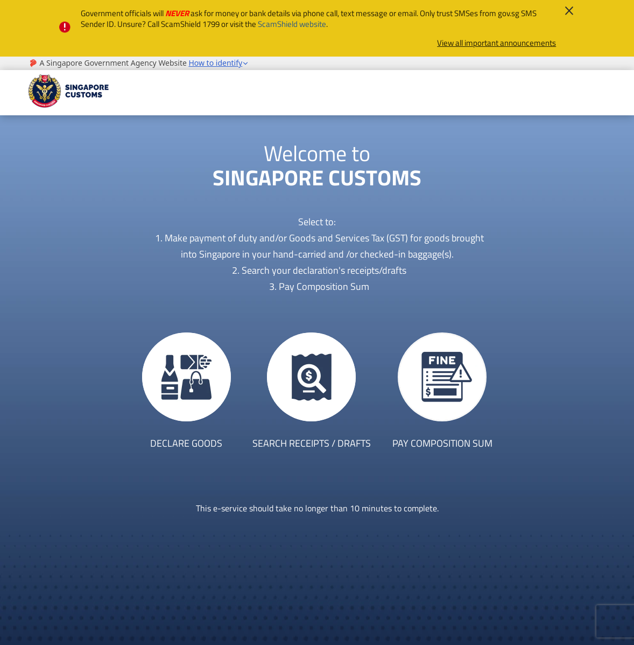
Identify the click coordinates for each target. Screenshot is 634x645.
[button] (218, 63)
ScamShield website (292, 24)
